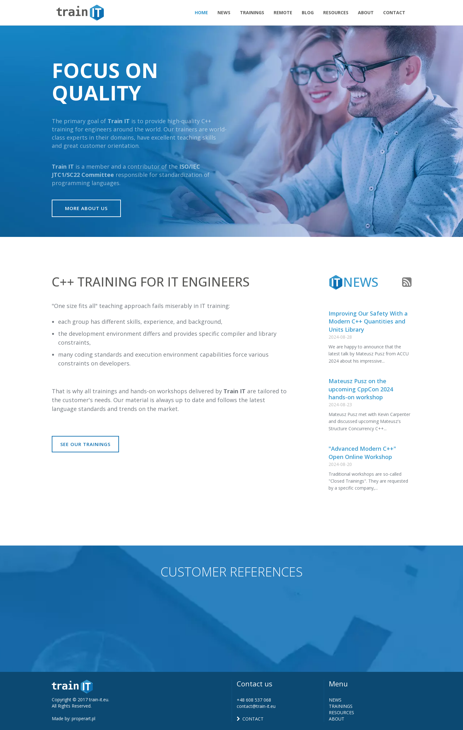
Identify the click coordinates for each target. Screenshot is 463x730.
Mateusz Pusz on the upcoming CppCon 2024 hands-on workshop (361, 389)
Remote (283, 12)
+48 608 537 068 (254, 700)
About (366, 12)
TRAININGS (341, 706)
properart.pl (83, 718)
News (223, 12)
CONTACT (250, 719)
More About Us (86, 208)
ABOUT (336, 719)
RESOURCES (341, 712)
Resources (335, 12)
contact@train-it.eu (256, 706)
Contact (394, 12)
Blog (308, 12)
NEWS (335, 700)
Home (201, 12)
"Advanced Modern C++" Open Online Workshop (362, 453)
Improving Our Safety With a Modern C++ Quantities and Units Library (368, 321)
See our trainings (85, 444)
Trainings (252, 12)
